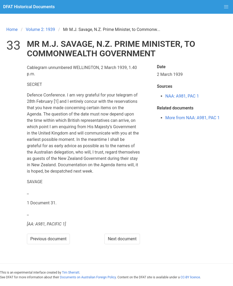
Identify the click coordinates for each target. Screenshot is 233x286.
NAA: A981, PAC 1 (182, 96)
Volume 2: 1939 (40, 29)
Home (12, 29)
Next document (122, 238)
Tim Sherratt (70, 272)
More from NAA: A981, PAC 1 (192, 117)
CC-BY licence (190, 277)
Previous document (48, 238)
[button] (226, 7)
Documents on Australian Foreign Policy (88, 277)
